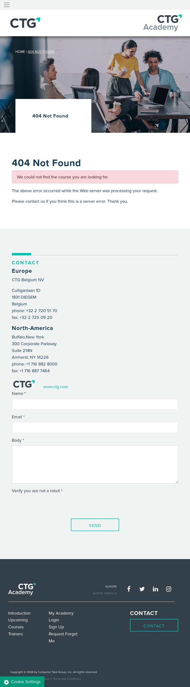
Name (17, 393)
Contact (154, 626)
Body (16, 440)
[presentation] (48, 505)
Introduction (19, 613)
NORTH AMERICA (105, 593)
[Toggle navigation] (7, 5)
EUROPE (111, 587)
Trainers (15, 634)
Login (54, 620)
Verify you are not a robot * (37, 491)
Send (95, 525)
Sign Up (56, 627)
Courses (16, 627)
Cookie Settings (22, 682)
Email (17, 417)
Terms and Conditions (67, 679)
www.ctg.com (55, 387)
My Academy (61, 613)
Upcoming (18, 620)
